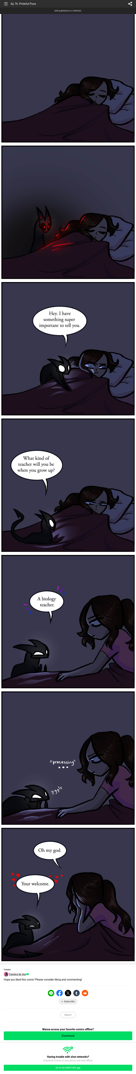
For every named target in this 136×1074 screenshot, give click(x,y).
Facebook (59, 993)
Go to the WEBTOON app (68, 1067)
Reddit (85, 993)
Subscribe (69, 1001)
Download (68, 1035)
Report (68, 1014)
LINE (51, 993)
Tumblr (76, 993)
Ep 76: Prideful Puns (23, 3)
